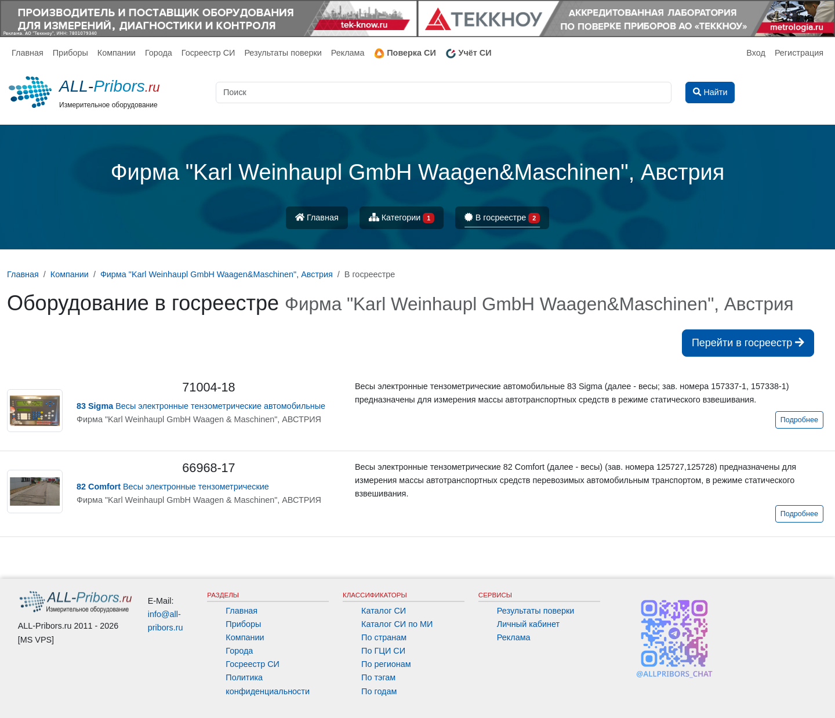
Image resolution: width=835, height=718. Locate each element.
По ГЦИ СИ (383, 650)
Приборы (70, 52)
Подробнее (799, 420)
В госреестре (502, 218)
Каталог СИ (383, 610)
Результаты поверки (282, 52)
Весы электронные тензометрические (173, 486)
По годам (379, 691)
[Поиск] (443, 92)
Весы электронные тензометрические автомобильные (201, 406)
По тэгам (378, 677)
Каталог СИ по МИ (397, 624)
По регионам (386, 664)
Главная (27, 52)
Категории (402, 218)
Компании (116, 52)
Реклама (348, 52)
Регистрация (799, 52)
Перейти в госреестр (748, 343)
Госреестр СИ (208, 52)
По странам (383, 637)
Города (158, 52)
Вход (755, 52)
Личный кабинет (528, 624)
